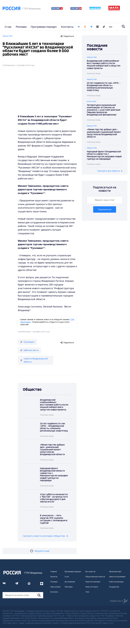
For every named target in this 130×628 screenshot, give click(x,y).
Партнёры (69, 587)
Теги (87, 592)
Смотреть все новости (108, 170)
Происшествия (115, 571)
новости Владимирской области (34, 360)
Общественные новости (95, 576)
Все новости (90, 571)
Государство (114, 587)
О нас (8, 26)
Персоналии (55, 587)
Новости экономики (117, 576)
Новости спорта (91, 587)
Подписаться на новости (104, 189)
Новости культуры (116, 581)
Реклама (21, 26)
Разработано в (118, 600)
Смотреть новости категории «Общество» (44, 536)
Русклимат (27, 342)
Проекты (53, 576)
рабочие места (29, 350)
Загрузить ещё (39, 551)
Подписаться (104, 209)
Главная (53, 571)
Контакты (67, 26)
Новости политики (92, 581)
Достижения (70, 581)
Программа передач (44, 26)
